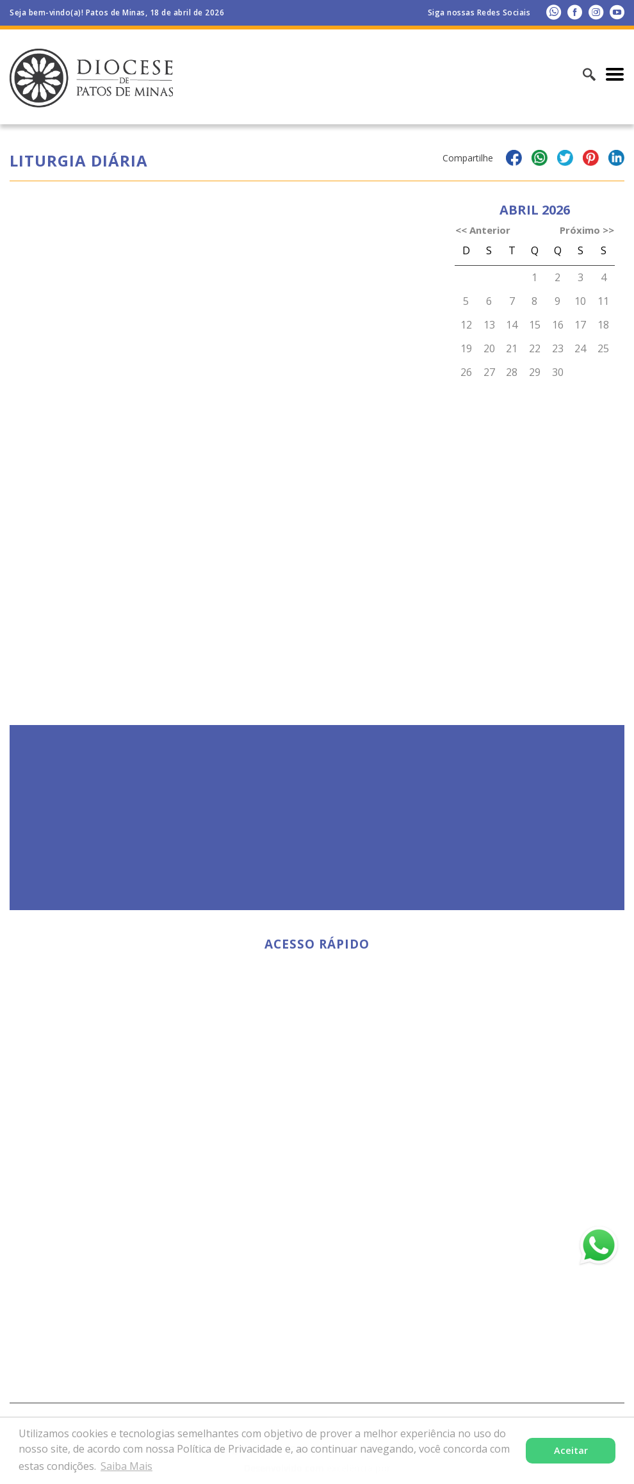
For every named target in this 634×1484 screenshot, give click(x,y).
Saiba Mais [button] (126, 1466)
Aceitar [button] (571, 1450)
